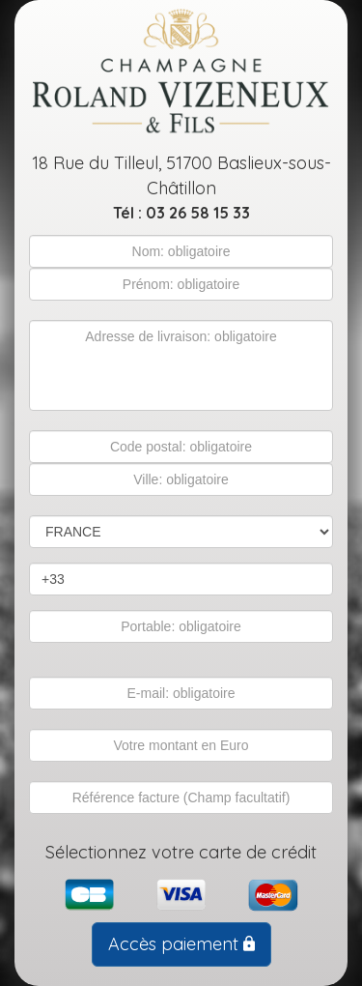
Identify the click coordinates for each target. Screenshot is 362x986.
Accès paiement (181, 944)
